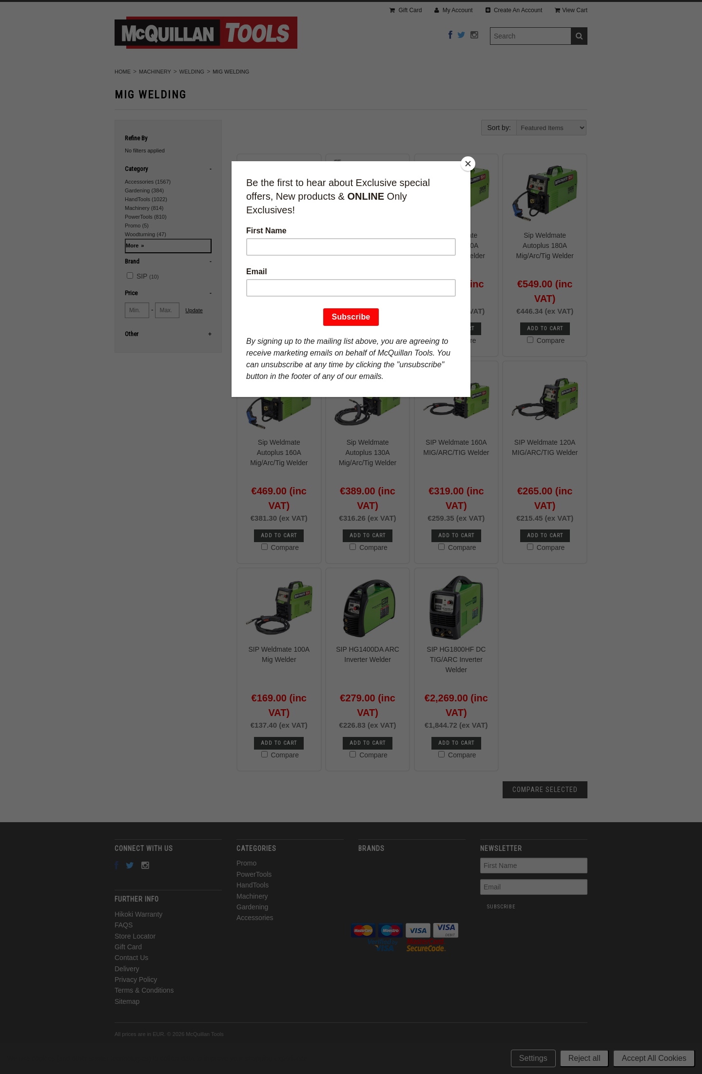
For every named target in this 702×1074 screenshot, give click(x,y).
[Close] (468, 163)
